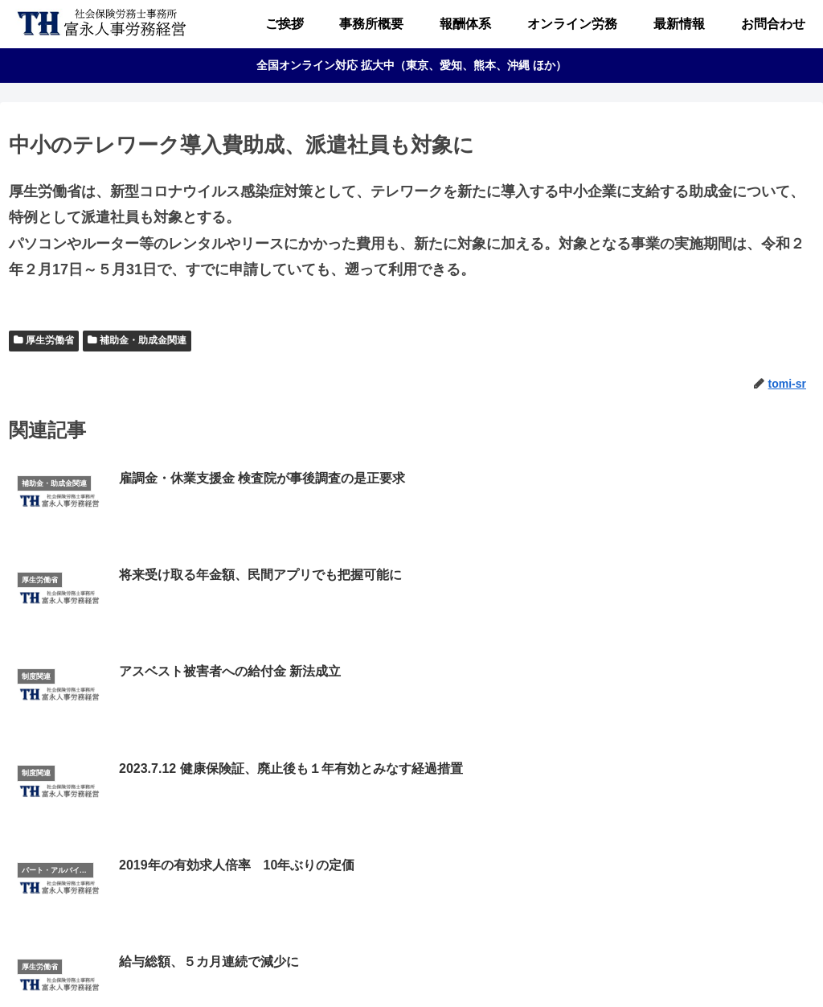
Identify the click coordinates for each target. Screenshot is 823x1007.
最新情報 (515, 962)
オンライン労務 (437, 962)
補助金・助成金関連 (143, 340)
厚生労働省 (50, 340)
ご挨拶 (229, 962)
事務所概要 (291, 962)
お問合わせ (583, 962)
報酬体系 (358, 962)
